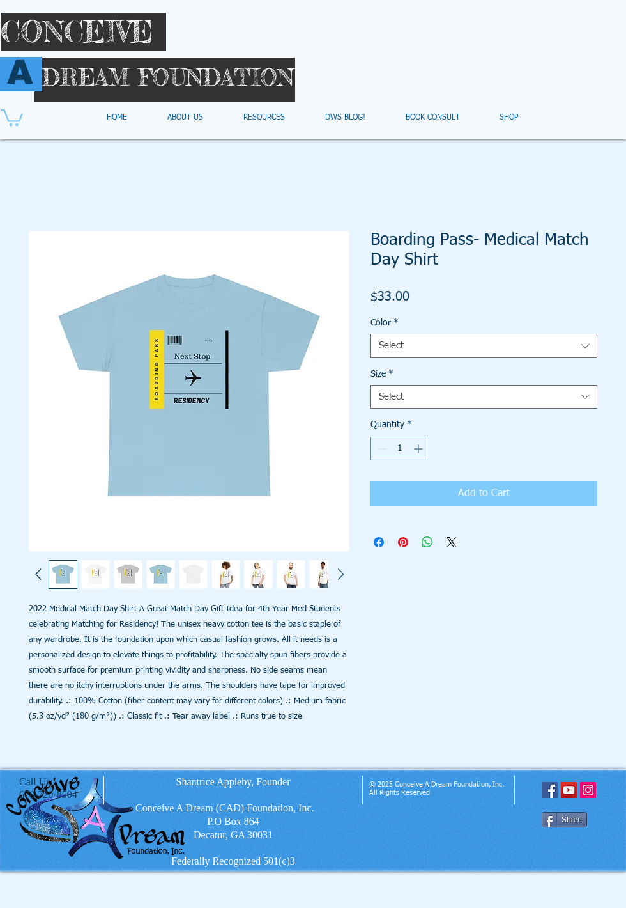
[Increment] (419, 448)
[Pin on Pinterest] (403, 542)
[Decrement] (380, 448)
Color (384, 322)
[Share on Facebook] (378, 542)
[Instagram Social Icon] (588, 790)
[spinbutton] (399, 448)
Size (381, 374)
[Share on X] (451, 542)
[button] (12, 116)
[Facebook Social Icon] (550, 790)
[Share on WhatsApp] (427, 542)
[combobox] (483, 346)
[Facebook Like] (566, 848)
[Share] (564, 819)
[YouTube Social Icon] (569, 790)
